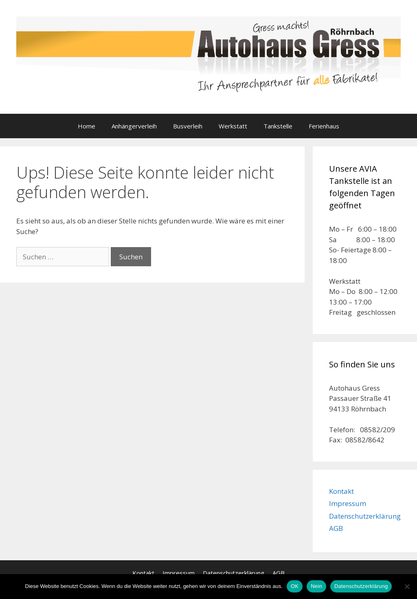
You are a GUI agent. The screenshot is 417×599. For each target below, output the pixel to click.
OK (294, 586)
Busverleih (187, 126)
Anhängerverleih (134, 126)
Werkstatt (233, 126)
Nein (316, 586)
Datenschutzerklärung (365, 516)
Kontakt (341, 491)
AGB (336, 528)
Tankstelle (277, 126)
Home (86, 126)
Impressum (347, 503)
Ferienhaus (324, 126)
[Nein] (407, 586)
